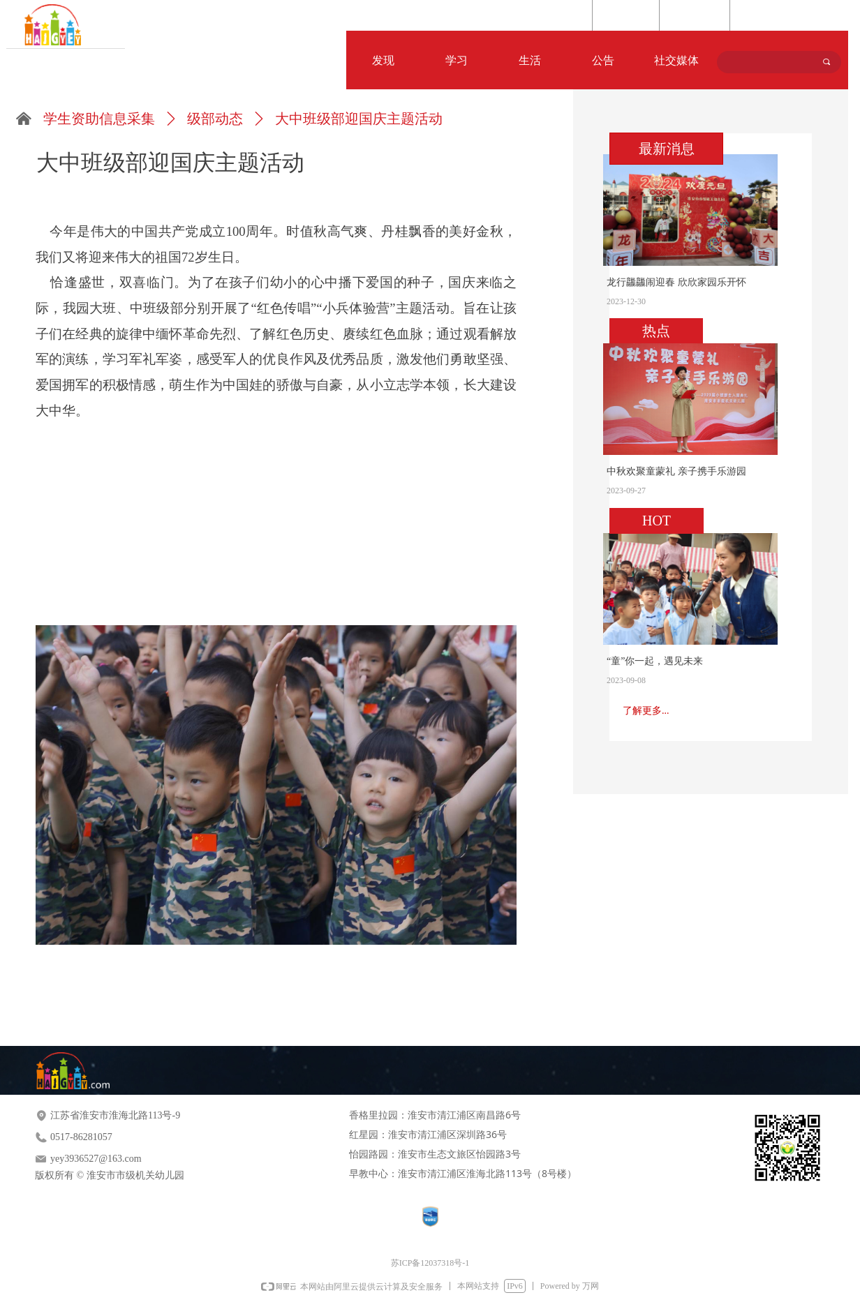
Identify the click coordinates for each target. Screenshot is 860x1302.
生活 (530, 60)
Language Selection (780, 16)
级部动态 (215, 118)
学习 (456, 60)
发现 (383, 60)
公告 (603, 60)
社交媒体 (676, 60)
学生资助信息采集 (99, 118)
